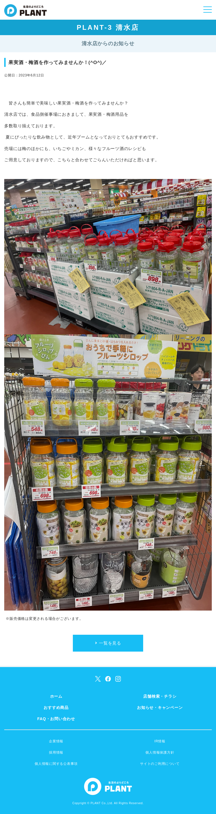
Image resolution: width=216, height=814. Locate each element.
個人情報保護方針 (159, 752)
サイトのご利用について (159, 764)
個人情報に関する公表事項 (56, 764)
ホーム (56, 696)
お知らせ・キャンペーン (160, 707)
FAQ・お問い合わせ (56, 718)
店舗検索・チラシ (159, 696)
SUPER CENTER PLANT (25, 14)
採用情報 (56, 752)
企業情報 (56, 741)
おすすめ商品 (56, 707)
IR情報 (159, 741)
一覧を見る (110, 643)
